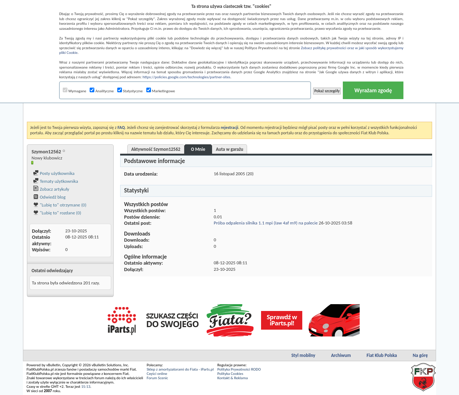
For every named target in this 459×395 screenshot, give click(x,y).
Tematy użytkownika (55, 181)
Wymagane (74, 91)
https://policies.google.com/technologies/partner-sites (187, 77)
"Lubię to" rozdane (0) (57, 212)
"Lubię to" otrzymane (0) (59, 205)
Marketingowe (160, 91)
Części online (157, 373)
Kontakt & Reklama (232, 378)
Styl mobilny (303, 355)
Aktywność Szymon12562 (155, 149)
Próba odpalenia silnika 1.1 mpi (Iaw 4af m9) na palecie (266, 223)
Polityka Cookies (230, 373)
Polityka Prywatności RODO (239, 369)
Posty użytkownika (54, 173)
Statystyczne (130, 91)
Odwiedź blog (49, 197)
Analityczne (102, 91)
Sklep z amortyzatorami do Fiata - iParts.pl (180, 369)
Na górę (420, 355)
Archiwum (341, 355)
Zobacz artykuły (51, 189)
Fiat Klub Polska (381, 355)
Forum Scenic (157, 378)
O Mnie (198, 149)
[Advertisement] (229, 104)
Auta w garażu (229, 149)
